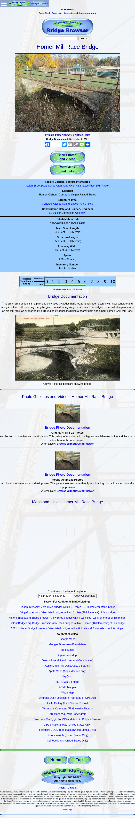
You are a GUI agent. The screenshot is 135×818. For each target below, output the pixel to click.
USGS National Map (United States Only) (67, 724)
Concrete (47, 203)
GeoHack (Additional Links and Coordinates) (67, 660)
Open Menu (4, 3)
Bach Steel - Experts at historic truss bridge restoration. (67, 13)
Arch (82, 203)
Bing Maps (67, 649)
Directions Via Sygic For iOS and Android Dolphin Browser (67, 719)
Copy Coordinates (84, 595)
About (61, 787)
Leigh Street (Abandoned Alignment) (47, 185)
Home (55, 759)
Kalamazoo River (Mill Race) (92, 185)
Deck (76, 203)
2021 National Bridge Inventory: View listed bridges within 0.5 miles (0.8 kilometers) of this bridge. (67, 628)
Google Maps (67, 639)
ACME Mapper (67, 687)
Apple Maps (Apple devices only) (67, 671)
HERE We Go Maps (67, 681)
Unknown (80, 212)
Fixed (90, 203)
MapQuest (68, 676)
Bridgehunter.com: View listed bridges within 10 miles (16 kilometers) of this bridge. (68, 612)
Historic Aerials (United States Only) (67, 735)
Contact (72, 787)
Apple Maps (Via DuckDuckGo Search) (67, 665)
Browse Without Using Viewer (75, 443)
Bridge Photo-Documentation (67, 427)
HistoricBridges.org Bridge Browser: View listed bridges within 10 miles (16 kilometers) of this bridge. (67, 623)
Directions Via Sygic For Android (67, 714)
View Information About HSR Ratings (67, 289)
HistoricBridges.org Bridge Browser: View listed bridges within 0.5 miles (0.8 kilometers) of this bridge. (67, 617)
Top (79, 759)
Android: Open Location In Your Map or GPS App (67, 697)
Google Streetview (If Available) (67, 644)
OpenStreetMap (67, 655)
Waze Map (67, 692)
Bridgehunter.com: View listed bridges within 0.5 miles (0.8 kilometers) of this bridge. (67, 607)
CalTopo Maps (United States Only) (67, 740)
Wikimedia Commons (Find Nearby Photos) (67, 708)
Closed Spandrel (62, 203)
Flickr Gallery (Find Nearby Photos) (67, 703)
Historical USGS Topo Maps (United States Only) (67, 729)
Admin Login (67, 810)
